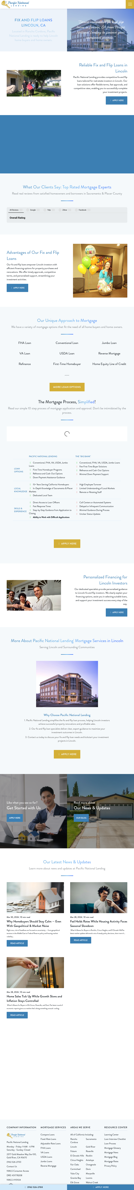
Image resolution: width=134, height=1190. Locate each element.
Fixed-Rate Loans (48, 1100)
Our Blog (81, 778)
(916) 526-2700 (33, 1187)
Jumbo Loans (46, 1122)
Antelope (90, 1121)
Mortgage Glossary (112, 1109)
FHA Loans (46, 1109)
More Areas (75, 1147)
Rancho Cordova (74, 1101)
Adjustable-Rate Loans (51, 1104)
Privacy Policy (110, 1126)
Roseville (89, 1112)
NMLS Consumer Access (18, 1132)
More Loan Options (67, 369)
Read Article (17, 904)
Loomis (89, 1139)
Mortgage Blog (110, 1118)
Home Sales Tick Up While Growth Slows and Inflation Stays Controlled (34, 959)
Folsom (73, 1112)
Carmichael (75, 1130)
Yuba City (74, 1134)
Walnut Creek (92, 1143)
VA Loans (45, 1113)
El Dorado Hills (77, 1116)
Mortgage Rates (111, 1122)
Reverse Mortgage (48, 1126)
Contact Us (12, 1127)
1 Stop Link (81, 1169)
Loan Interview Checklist (115, 1100)
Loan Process (110, 1104)
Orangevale (91, 1125)
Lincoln (73, 1107)
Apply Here (100, 1187)
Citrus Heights (76, 1121)
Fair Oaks (74, 1125)
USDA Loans (46, 1118)
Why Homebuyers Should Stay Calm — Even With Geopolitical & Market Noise (34, 884)
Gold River (90, 1107)
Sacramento (91, 1100)
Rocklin (89, 1116)
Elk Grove (74, 1143)
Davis (88, 1130)
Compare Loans (47, 1095)
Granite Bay (75, 1139)
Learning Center (111, 1095)
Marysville (90, 1134)
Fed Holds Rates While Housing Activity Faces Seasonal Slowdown (98, 884)
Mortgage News (111, 1113)
